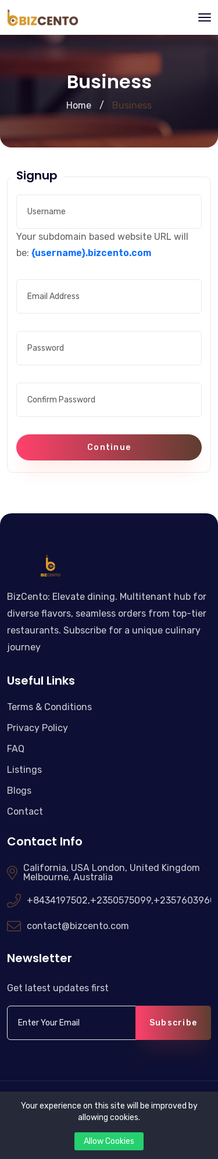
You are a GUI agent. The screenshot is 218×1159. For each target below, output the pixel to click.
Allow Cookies (109, 1141)
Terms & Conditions (49, 706)
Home (78, 105)
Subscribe (173, 1023)
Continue (109, 447)
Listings (24, 769)
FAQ (15, 748)
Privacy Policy (37, 727)
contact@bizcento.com (78, 926)
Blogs (19, 790)
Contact (25, 811)
